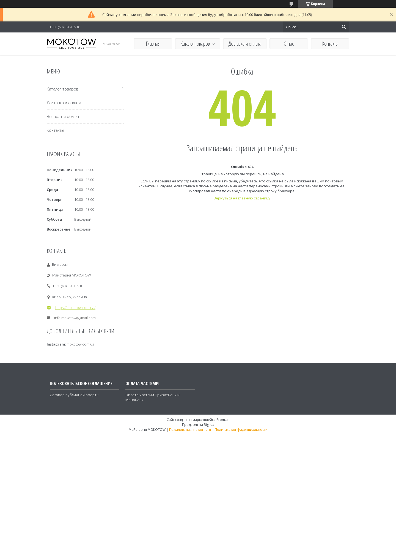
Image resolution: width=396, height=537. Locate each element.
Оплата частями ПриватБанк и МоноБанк (152, 397)
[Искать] (343, 26)
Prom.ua (223, 419)
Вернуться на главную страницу (242, 198)
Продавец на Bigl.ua (198, 424)
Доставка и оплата (245, 43)
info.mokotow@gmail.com (75, 318)
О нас (289, 43)
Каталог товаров (195, 43)
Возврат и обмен (63, 116)
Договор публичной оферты (74, 394)
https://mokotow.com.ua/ (75, 307)
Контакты (330, 43)
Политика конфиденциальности (241, 429)
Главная (153, 43)
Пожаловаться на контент (190, 429)
